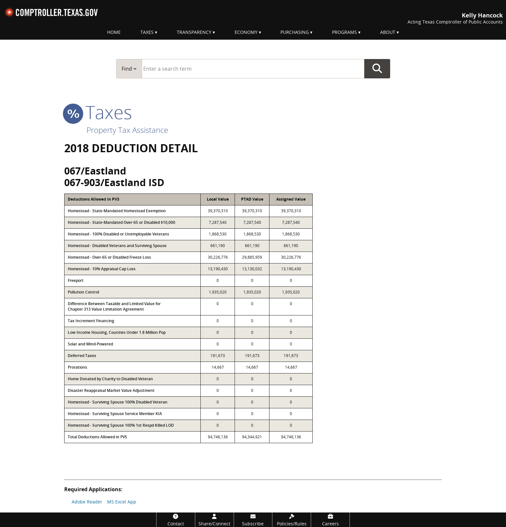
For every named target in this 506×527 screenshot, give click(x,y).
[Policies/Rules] (291, 519)
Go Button (377, 68)
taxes (98, 112)
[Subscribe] (253, 519)
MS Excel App (121, 502)
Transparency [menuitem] (194, 32)
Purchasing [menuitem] (294, 32)
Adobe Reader (87, 502)
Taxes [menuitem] (147, 32)
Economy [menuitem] (246, 32)
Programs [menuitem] (344, 32)
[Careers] (330, 519)
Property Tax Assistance (127, 129)
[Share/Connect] (214, 519)
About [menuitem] (387, 32)
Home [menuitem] (114, 32)
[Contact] (176, 519)
